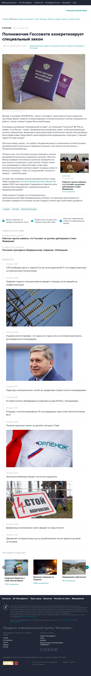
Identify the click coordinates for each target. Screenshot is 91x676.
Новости (64, 19)
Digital (57, 19)
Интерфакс (45, 10)
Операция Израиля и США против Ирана (15, 579)
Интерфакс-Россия (53, 3)
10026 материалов (40, 583)
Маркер (6, 645)
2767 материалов (12, 584)
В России (13, 19)
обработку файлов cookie (28, 616)
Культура (43, 19)
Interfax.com (38, 3)
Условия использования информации (45, 662)
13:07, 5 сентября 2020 (20, 28)
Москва (51, 19)
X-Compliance (7, 640)
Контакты (6, 598)
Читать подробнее (74, 187)
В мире (20, 19)
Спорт (36, 19)
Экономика (29, 19)
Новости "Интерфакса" (48, 636)
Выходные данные (38, 664)
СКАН (42, 638)
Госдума (6, 209)
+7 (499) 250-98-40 (67, 620)
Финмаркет (66, 3)
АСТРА (5, 647)
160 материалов (68, 581)
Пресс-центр (35, 598)
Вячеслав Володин (29, 209)
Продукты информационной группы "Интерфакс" (38, 628)
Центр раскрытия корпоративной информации (51, 644)
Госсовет (15, 209)
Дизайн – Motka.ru (69, 662)
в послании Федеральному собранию (37, 181)
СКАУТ (5, 642)
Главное (5, 19)
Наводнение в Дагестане (74, 577)
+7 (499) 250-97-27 (16, 622)
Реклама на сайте (62, 598)
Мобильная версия (9, 3)
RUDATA (43, 640)
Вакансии (47, 598)
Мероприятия (78, 598)
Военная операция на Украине (43, 578)
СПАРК (5, 638)
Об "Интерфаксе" (25, 3)
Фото (78, 19)
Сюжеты (71, 19)
